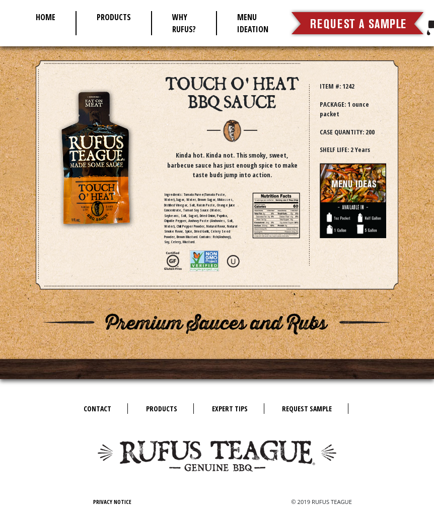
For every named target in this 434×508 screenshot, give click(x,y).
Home (45, 17)
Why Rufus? (184, 23)
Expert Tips (230, 408)
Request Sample (307, 408)
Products (114, 17)
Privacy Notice (112, 501)
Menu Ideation (252, 23)
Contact (97, 408)
